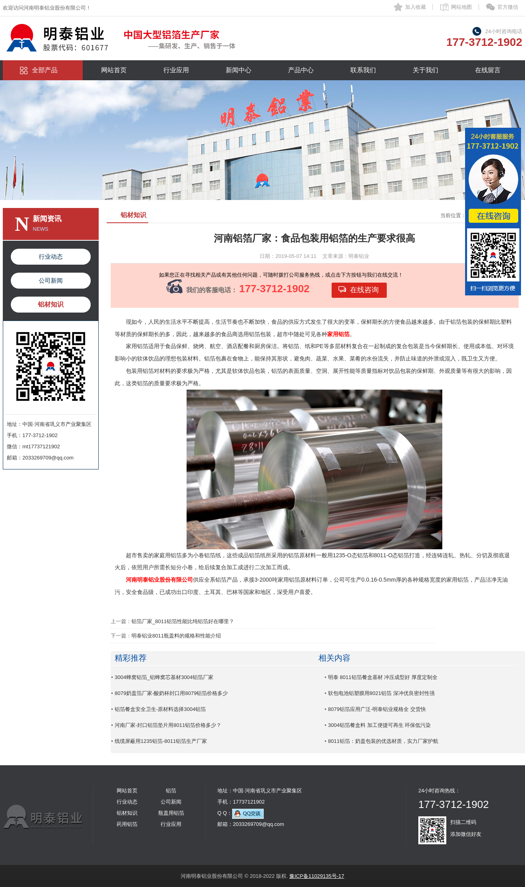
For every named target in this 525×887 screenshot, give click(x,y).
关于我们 (425, 70)
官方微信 (507, 7)
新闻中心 (238, 70)
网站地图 (461, 7)
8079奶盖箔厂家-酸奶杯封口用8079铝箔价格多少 (171, 693)
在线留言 (488, 70)
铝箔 (171, 791)
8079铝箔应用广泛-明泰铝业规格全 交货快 (377, 709)
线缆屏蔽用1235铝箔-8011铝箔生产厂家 (161, 741)
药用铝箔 (127, 824)
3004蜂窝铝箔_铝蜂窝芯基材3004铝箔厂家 (164, 677)
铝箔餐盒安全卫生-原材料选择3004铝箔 (160, 709)
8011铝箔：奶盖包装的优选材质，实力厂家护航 (383, 741)
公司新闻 (51, 280)
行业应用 (176, 70)
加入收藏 (415, 7)
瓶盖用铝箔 (171, 813)
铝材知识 (51, 304)
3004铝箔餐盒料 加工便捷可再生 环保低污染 (379, 725)
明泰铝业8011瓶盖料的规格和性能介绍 (176, 636)
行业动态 (51, 256)
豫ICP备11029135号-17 (316, 876)
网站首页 (114, 70)
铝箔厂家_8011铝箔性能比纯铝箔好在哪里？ (182, 621)
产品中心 (301, 70)
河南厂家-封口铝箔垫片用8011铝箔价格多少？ (168, 725)
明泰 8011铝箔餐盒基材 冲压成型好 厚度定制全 (383, 677)
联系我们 (363, 70)
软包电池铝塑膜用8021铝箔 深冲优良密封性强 (381, 693)
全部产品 (45, 70)
